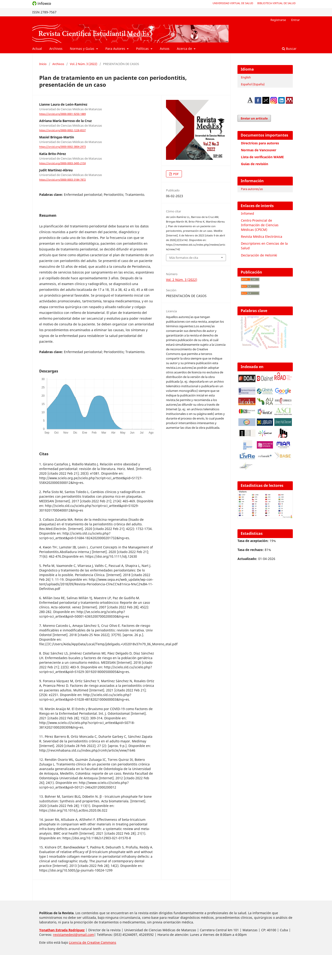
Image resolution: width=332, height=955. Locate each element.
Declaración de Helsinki (259, 255)
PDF (175, 174)
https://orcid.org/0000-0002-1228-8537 (62, 130)
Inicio (43, 64)
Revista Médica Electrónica (261, 236)
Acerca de (185, 48)
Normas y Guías (82, 48)
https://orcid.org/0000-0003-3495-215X (62, 163)
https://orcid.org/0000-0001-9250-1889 (62, 114)
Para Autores (115, 48)
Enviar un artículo (254, 118)
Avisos (164, 48)
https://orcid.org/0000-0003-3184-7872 (62, 179)
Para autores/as (252, 189)
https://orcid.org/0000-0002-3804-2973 (62, 147)
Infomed (247, 213)
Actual (37, 48)
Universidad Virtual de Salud (233, 3)
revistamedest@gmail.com (73, 934)
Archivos (55, 48)
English (246, 77)
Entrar (295, 20)
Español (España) (253, 84)
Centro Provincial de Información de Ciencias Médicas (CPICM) (260, 225)
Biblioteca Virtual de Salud (276, 3)
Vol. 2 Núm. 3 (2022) (83, 64)
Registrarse (278, 20)
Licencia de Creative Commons (92, 942)
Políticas (143, 48)
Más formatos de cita (183, 258)
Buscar (289, 48)
